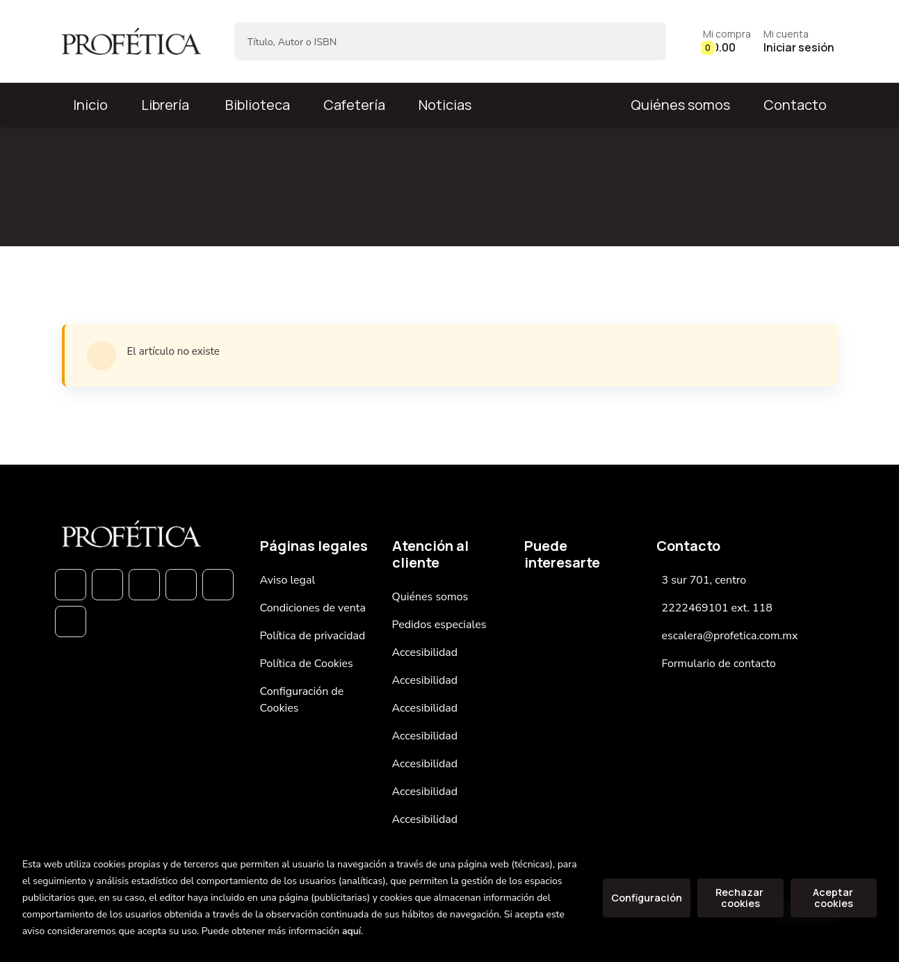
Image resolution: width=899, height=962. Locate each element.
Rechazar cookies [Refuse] (740, 897)
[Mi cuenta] (799, 41)
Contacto (795, 104)
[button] (726, 41)
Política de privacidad (313, 635)
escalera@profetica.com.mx (730, 635)
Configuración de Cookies (302, 700)
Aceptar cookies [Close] (834, 897)
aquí (351, 931)
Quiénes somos (680, 104)
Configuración (646, 897)
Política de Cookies (306, 663)
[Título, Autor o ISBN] (428, 41)
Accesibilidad (425, 652)
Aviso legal (288, 580)
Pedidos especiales (439, 624)
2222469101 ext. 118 (717, 608)
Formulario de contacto (719, 663)
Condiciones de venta (313, 608)
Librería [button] (165, 104)
